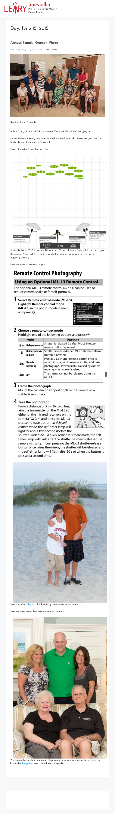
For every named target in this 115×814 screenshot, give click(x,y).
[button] (109, 8)
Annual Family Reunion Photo (34, 43)
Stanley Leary (19, 50)
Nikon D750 (52, 50)
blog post (31, 605)
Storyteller (39, 4)
